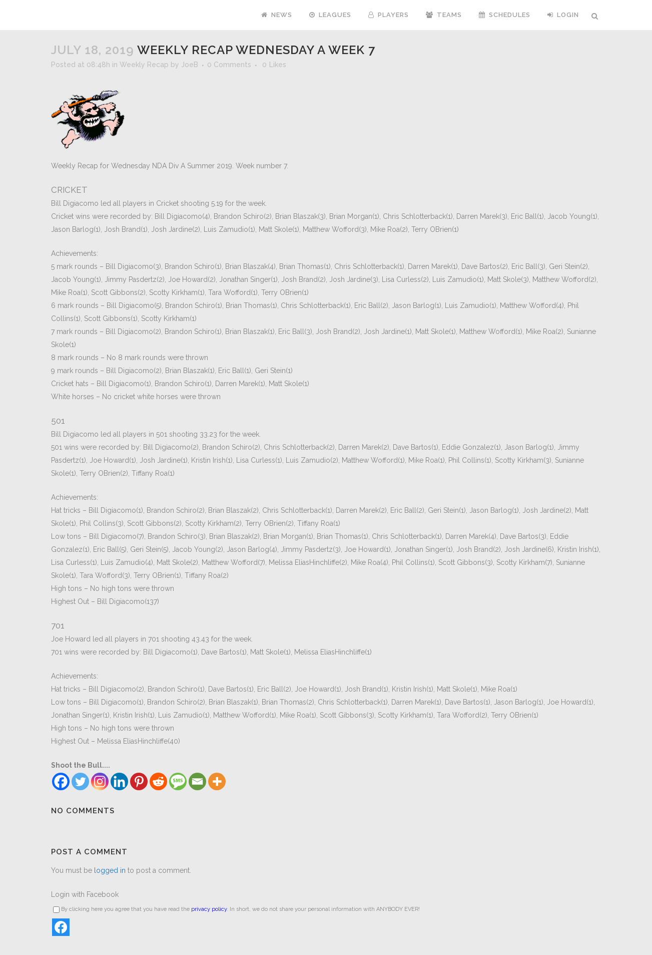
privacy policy (209, 909)
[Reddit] (158, 781)
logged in (110, 870)
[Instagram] (100, 781)
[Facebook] (61, 781)
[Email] (197, 781)
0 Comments (229, 65)
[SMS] (178, 781)
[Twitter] (80, 781)
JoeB (189, 65)
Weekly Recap (144, 65)
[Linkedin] (119, 781)
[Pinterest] (139, 781)
